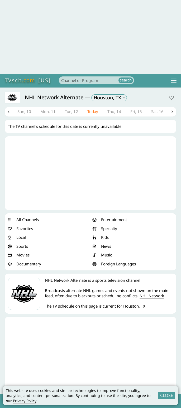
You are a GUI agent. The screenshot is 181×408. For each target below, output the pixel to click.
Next (172, 111)
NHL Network (152, 295)
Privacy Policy (24, 400)
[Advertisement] (90, 37)
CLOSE (166, 395)
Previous (9, 111)
